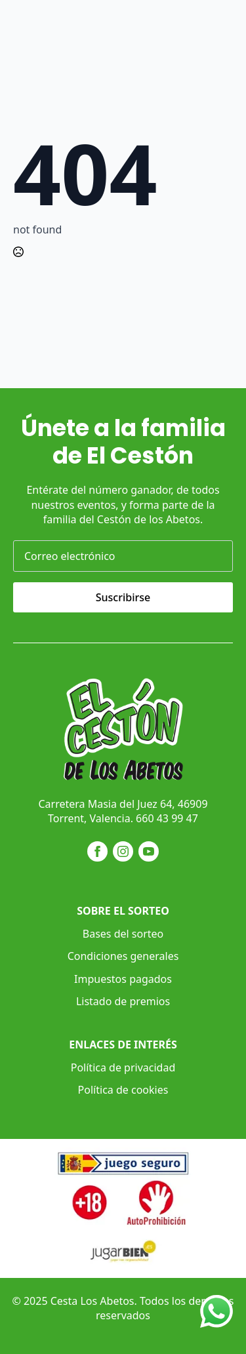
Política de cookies (123, 1090)
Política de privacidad (123, 1067)
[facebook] (97, 851)
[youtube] (148, 851)
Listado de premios (123, 1001)
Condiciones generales (123, 956)
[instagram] (123, 851)
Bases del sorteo (123, 933)
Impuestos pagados (123, 979)
